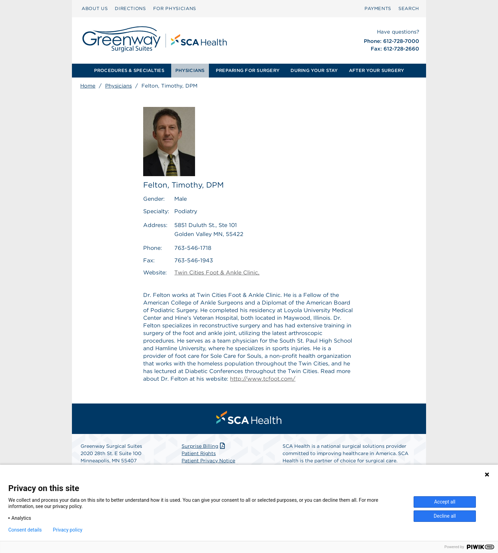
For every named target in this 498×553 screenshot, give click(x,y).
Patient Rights (199, 453)
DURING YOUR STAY (314, 70)
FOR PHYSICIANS (174, 8)
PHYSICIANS (190, 70)
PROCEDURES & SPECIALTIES (129, 70)
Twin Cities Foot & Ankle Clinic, (216, 273)
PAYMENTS (378, 8)
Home (87, 86)
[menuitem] (94, 8)
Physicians (118, 86)
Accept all (444, 502)
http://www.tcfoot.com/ (262, 378)
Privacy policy (67, 530)
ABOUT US (95, 8)
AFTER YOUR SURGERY (376, 70)
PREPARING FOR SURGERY (247, 70)
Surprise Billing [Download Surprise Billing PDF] (204, 446)
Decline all (445, 516)
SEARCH (408, 8)
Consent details (25, 530)
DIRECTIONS (130, 8)
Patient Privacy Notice (208, 460)
